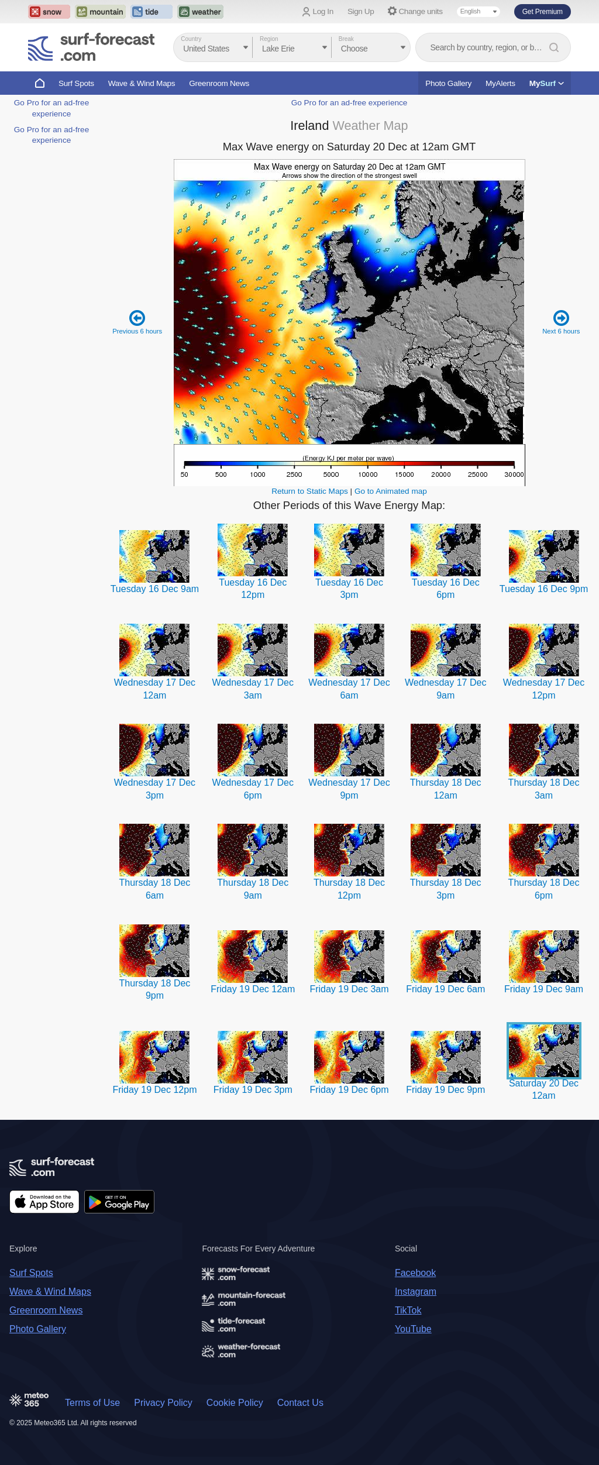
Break (346, 39)
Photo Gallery (448, 83)
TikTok (408, 1310)
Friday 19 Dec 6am (445, 989)
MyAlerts (500, 83)
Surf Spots (76, 83)
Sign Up (360, 11)
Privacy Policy (163, 1403)
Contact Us (300, 1403)
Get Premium (542, 12)
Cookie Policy (234, 1403)
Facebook (415, 1273)
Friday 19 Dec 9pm (445, 1090)
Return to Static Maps (309, 491)
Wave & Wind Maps (141, 83)
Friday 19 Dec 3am (348, 989)
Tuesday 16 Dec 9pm (544, 589)
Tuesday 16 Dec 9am (155, 589)
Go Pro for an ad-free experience (349, 102)
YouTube (413, 1329)
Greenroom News (219, 83)
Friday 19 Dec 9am (543, 989)
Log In (323, 11)
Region (269, 39)
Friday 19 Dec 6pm (348, 1090)
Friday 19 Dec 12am (253, 989)
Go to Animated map (390, 491)
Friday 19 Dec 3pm (253, 1090)
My (546, 83)
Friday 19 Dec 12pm (154, 1090)
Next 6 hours (561, 322)
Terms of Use (92, 1403)
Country (191, 39)
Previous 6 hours (137, 322)
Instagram (415, 1292)
